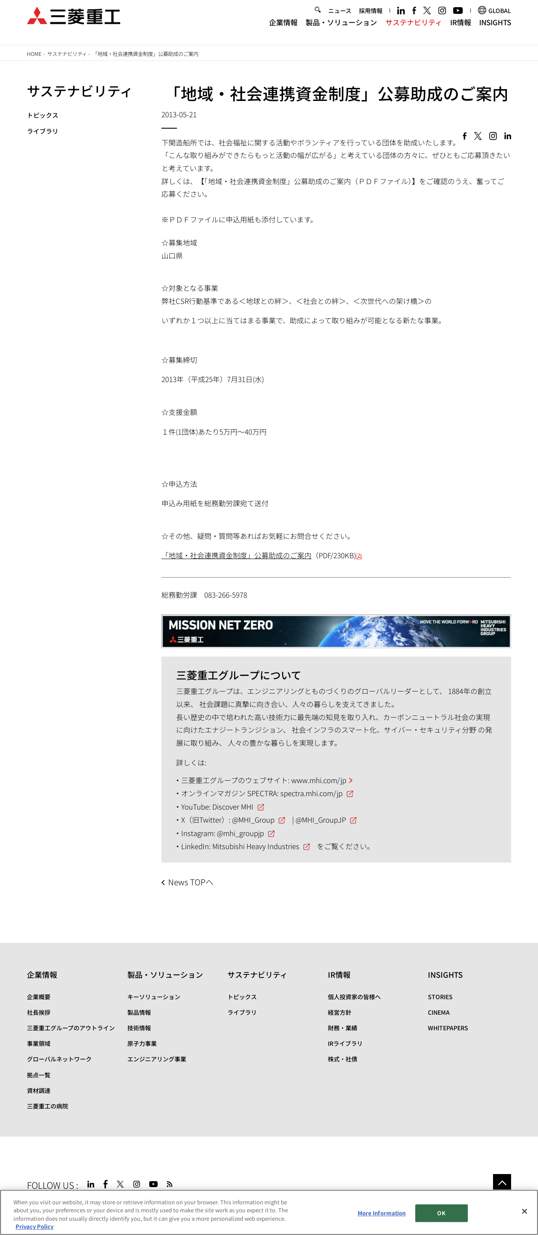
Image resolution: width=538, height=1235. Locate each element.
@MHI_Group (253, 819)
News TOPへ (191, 882)
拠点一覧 (38, 1075)
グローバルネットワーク (59, 1059)
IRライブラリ (345, 1043)
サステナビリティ (413, 29)
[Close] (524, 1211)
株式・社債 (342, 1059)
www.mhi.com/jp (318, 780)
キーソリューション (153, 996)
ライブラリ (42, 131)
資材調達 (38, 1090)
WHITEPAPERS (448, 1028)
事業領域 (38, 1043)
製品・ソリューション (341, 29)
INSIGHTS (495, 29)
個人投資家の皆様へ (354, 996)
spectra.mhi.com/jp (311, 793)
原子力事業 (142, 1043)
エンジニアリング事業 (156, 1059)
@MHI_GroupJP (320, 819)
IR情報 (460, 29)
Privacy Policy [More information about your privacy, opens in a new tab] (34, 1227)
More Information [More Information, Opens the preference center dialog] (382, 1213)
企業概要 (38, 996)
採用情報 (370, 17)
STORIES (440, 996)
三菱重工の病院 (47, 1106)
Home (34, 54)
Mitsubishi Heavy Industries (255, 846)
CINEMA (439, 1012)
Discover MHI (232, 806)
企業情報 (283, 29)
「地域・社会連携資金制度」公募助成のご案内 (236, 555)
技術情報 (139, 1028)
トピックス (42, 115)
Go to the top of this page (502, 1183)
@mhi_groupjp (240, 833)
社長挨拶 (38, 1012)
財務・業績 (342, 1028)
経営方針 (339, 1012)
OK (441, 1213)
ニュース (339, 17)
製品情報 (139, 1012)
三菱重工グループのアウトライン (71, 1028)
